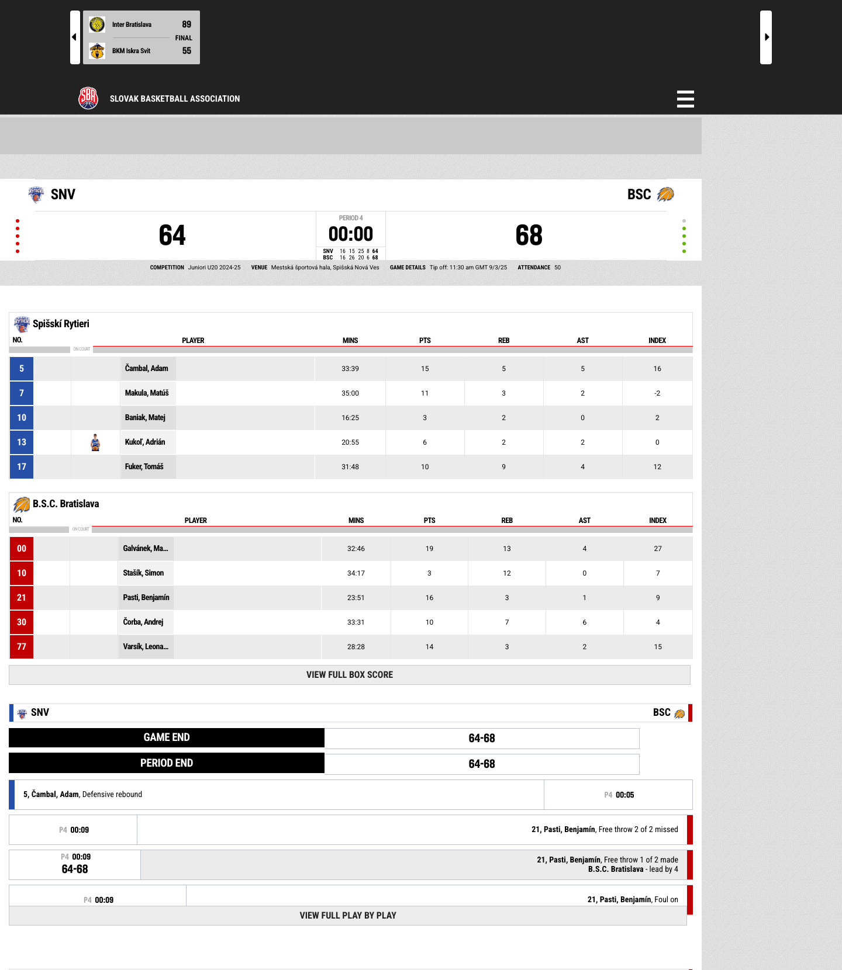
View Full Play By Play (347, 915)
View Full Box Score (349, 674)
